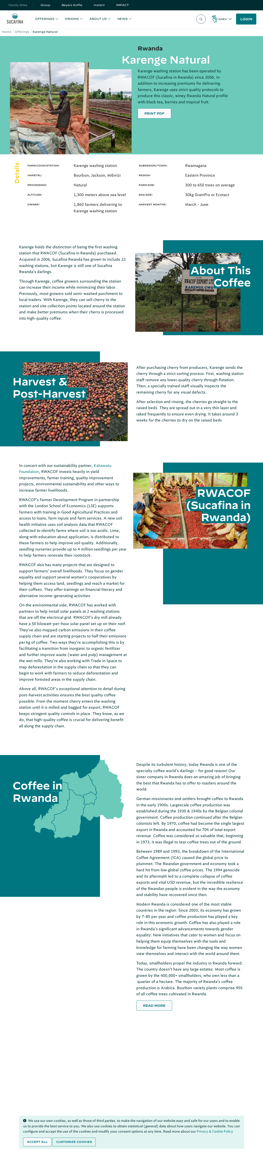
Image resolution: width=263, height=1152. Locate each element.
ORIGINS (72, 18)
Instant (99, 5)
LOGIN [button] (246, 19)
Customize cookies (74, 1141)
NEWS (122, 18)
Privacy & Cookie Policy (215, 1131)
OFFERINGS (44, 18)
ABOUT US (98, 18)
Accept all (37, 1141)
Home (6, 31)
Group (45, 5)
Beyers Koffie (72, 5)
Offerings (22, 31)
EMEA (223, 19)
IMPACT (122, 5)
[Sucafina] (15, 19)
